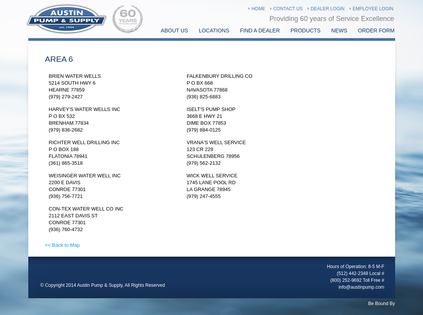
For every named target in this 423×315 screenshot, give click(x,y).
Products (305, 30)
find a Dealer (260, 30)
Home (258, 8)
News (339, 30)
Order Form (376, 30)
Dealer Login (328, 8)
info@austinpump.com (361, 287)
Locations (214, 30)
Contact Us (288, 8)
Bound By (385, 303)
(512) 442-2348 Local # (360, 273)
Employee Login (373, 8)
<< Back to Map (62, 245)
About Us (174, 30)
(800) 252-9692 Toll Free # (357, 280)
